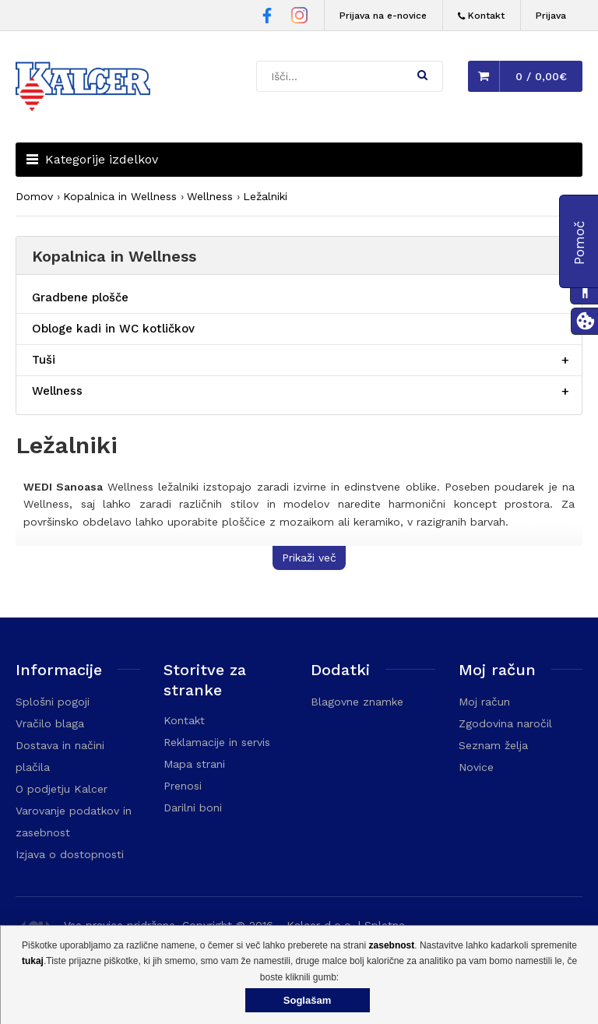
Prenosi (183, 785)
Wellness (210, 196)
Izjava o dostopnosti (70, 854)
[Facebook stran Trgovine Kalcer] (267, 18)
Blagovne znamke (357, 701)
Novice (476, 767)
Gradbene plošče (80, 297)
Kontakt (184, 720)
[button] (422, 74)
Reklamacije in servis (217, 742)
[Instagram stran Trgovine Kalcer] (299, 17)
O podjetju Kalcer (61, 789)
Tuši (43, 360)
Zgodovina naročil (505, 723)
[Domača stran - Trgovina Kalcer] (86, 89)
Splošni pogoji (53, 701)
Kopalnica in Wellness (120, 196)
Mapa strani (194, 764)
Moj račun (484, 701)
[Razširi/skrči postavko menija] (565, 360)
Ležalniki (265, 196)
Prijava (551, 15)
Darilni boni (193, 807)
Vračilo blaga (50, 723)
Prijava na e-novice (383, 15)
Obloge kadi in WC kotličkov (113, 329)
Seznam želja (493, 745)
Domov (34, 196)
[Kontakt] (481, 16)
